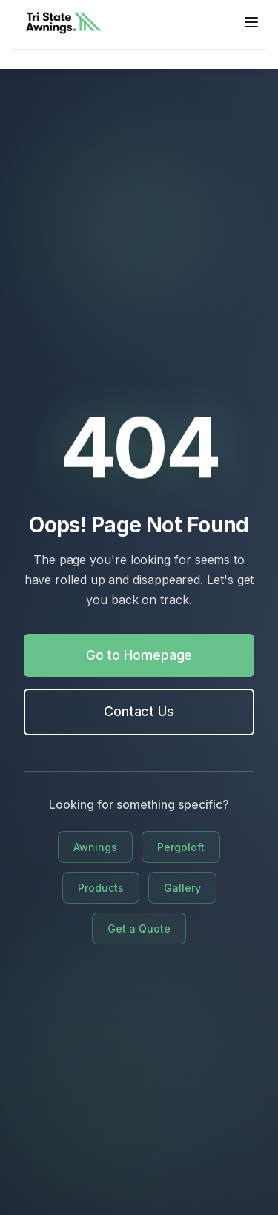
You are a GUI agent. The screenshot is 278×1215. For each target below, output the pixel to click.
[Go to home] (64, 22)
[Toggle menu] (251, 22)
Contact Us (139, 711)
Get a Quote (139, 928)
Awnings (95, 847)
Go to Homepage (139, 655)
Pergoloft (181, 847)
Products (101, 887)
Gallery (182, 887)
